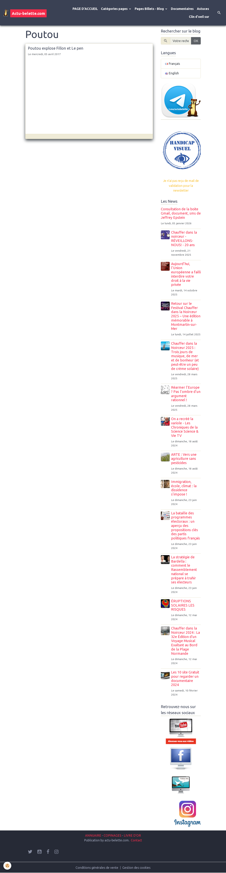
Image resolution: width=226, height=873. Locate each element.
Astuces (203, 8)
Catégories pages (114, 8)
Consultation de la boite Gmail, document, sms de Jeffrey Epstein (181, 213)
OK (196, 41)
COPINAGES (112, 835)
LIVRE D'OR (132, 835)
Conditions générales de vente (97, 867)
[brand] (24, 12)
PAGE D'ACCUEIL (85, 8)
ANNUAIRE (93, 835)
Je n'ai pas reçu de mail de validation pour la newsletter (181, 185)
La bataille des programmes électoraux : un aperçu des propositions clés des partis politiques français (185, 525)
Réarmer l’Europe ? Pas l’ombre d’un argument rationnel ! (186, 393)
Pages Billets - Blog (150, 8)
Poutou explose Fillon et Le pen (55, 48)
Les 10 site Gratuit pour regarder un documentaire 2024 (185, 678)
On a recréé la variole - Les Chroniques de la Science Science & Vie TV (185, 427)
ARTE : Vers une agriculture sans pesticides (184, 459)
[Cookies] (7, 866)
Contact (136, 840)
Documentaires (182, 8)
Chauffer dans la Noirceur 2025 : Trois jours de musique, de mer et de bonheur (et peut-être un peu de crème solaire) (185, 356)
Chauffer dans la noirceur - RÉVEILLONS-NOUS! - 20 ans (184, 238)
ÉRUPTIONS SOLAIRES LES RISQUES (183, 605)
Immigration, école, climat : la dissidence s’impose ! (184, 488)
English (172, 73)
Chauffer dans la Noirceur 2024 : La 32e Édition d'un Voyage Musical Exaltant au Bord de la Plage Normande (185, 640)
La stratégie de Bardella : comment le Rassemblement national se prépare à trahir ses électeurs (184, 569)
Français (172, 64)
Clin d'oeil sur (199, 16)
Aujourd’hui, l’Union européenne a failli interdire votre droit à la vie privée (185, 274)
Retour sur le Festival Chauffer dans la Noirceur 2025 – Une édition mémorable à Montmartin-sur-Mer (186, 316)
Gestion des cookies (137, 867)
